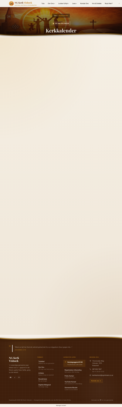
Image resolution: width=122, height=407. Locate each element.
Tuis (42, 3)
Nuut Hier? (108, 3)
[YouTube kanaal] (10, 377)
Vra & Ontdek (96, 3)
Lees (74, 3)
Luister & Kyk (63, 3)
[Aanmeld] (119, 3)
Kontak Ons (84, 3)
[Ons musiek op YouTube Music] (14, 377)
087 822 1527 (97, 369)
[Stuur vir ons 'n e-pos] (19, 377)
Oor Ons (51, 3)
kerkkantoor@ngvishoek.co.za (102, 375)
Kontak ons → (96, 381)
